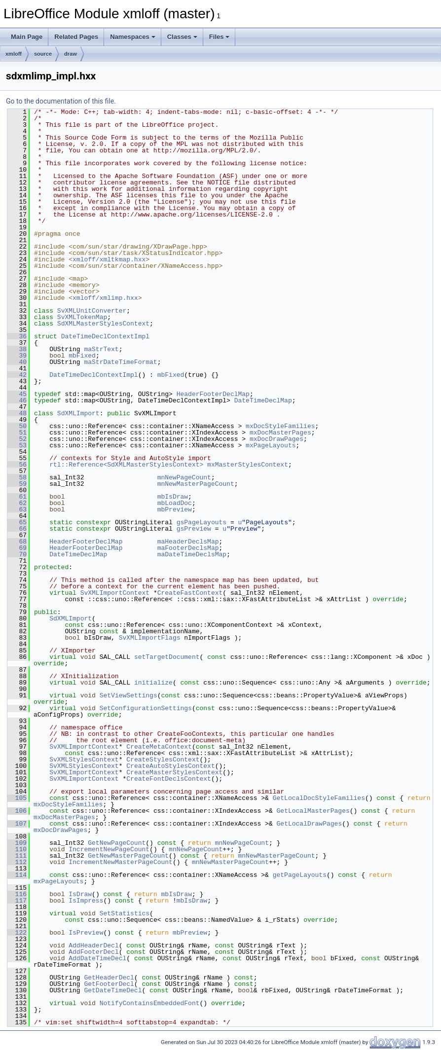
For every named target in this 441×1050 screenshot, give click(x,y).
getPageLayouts (300, 874)
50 (17, 426)
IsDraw (80, 894)
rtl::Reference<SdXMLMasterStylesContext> (126, 464)
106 (17, 810)
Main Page (26, 36)
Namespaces (132, 36)
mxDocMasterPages (280, 432)
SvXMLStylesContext (83, 759)
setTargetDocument (167, 656)
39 (17, 355)
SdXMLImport (78, 413)
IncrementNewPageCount (109, 849)
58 (17, 477)
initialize (153, 682)
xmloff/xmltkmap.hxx (109, 259)
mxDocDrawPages (276, 438)
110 (17, 849)
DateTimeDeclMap (263, 400)
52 (17, 438)
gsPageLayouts (201, 522)
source (43, 54)
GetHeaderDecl (109, 977)
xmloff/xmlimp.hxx (105, 297)
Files (219, 36)
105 (17, 798)
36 (17, 336)
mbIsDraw (172, 496)
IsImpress (86, 900)
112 (17, 862)
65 (17, 522)
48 (17, 413)
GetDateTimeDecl (113, 990)
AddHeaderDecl (93, 945)
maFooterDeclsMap (188, 547)
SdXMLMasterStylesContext (103, 323)
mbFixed (82, 355)
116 (17, 894)
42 (17, 374)
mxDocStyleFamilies (280, 426)
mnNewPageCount (184, 477)
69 (17, 547)
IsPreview (86, 932)
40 (17, 362)
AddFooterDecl (93, 951)
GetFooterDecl (109, 983)
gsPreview (194, 528)
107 (17, 823)
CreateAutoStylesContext (170, 765)
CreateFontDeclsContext (168, 778)
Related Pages (76, 36)
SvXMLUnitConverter (91, 310)
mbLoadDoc (174, 503)
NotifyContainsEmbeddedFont (150, 1003)
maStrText (101, 349)
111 (17, 855)
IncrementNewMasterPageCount (121, 862)
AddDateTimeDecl (97, 958)
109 (17, 842)
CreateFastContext (190, 592)
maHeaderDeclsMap (188, 541)
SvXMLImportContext (114, 592)
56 (17, 464)
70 (17, 554)
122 (17, 932)
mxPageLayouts (270, 445)
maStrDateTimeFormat (120, 362)
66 (17, 528)
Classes (182, 36)
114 (17, 874)
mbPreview (174, 509)
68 (17, 541)
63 (17, 509)
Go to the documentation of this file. (61, 101)
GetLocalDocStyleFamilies (319, 798)
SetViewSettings (128, 695)
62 (17, 503)
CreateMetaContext (159, 746)
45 (17, 394)
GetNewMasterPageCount (128, 855)
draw (70, 54)
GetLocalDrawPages (309, 823)
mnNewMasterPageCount (195, 483)
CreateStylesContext (162, 759)
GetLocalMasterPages (312, 810)
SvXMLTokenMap (82, 317)
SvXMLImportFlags (150, 637)
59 (17, 483)
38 (17, 349)
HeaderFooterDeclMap (213, 394)
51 (17, 432)
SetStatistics (124, 913)
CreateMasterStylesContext (174, 772)
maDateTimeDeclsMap (191, 554)
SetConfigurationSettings (146, 708)
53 (17, 445)
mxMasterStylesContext (247, 464)
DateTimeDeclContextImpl (105, 336)
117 (17, 900)
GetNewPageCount (117, 842)
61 (17, 496)
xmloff (13, 54)
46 (17, 400)
